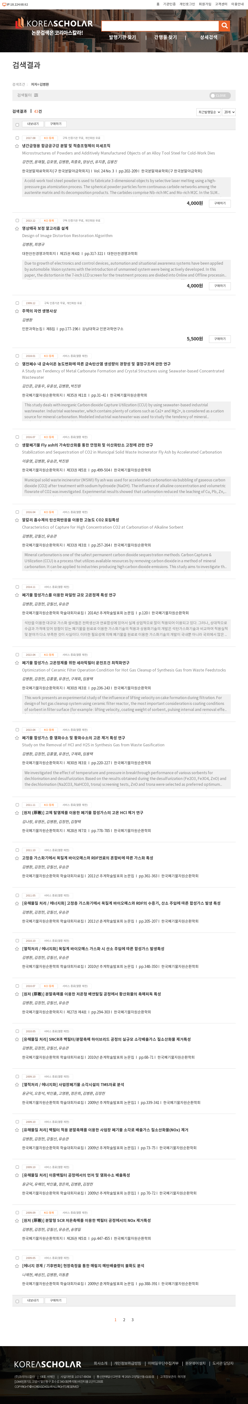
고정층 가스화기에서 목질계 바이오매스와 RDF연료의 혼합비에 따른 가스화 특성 (87, 858)
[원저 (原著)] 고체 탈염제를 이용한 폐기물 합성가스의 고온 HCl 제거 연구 (82, 812)
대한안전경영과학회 (122, 254)
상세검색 (208, 37)
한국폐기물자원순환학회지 (42, 395)
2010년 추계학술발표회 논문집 (111, 967)
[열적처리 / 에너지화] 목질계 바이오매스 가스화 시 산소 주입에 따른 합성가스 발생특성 (93, 949)
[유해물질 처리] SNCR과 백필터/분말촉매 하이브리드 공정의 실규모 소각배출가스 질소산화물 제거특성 (106, 1039)
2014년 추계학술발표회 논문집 (111, 613)
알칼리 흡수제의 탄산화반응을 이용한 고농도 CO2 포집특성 (70, 520)
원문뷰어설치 (195, 1363)
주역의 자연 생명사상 (39, 311)
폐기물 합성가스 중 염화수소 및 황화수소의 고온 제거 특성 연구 (73, 738)
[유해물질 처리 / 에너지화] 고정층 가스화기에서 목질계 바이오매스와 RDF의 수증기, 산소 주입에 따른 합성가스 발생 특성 (121, 903)
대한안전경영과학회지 (39, 254)
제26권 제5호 (77, 1239)
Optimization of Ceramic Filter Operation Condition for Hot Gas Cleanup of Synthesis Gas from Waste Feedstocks (124, 670)
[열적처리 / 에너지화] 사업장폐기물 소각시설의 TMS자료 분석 (73, 1084)
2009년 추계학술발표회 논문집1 (112, 1103)
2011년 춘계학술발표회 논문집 (111, 921)
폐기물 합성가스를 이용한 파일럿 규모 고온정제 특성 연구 (69, 595)
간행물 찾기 (165, 37)
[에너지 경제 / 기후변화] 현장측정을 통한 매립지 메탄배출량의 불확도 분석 (83, 1266)
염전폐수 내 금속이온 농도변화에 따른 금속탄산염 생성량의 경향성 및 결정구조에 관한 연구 (96, 364)
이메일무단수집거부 (163, 1363)
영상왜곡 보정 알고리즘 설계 (45, 228)
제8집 (51, 329)
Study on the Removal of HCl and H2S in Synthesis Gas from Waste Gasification (93, 745)
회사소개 (100, 1363)
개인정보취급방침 (127, 1363)
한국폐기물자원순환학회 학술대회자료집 (53, 613)
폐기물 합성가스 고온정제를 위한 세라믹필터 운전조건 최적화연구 (76, 663)
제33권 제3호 (77, 545)
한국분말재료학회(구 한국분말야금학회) (171, 171)
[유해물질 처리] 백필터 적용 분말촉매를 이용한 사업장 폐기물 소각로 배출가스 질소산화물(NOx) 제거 (105, 1130)
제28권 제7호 (77, 831)
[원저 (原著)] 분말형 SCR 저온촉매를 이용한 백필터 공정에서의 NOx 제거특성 (86, 1220)
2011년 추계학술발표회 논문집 (111, 876)
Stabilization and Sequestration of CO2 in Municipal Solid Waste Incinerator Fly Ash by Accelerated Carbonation (122, 452)
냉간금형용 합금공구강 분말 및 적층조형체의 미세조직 (66, 146)
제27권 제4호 (77, 1012)
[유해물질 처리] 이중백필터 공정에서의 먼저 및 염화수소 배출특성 (76, 1175)
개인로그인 (187, 4)
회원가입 (205, 4)
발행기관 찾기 (122, 37)
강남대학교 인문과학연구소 (103, 329)
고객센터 (221, 4)
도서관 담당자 (222, 1363)
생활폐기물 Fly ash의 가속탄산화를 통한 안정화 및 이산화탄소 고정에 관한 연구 (87, 445)
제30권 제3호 (77, 688)
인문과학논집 (32, 329)
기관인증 (169, 4)
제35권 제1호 (77, 395)
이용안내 (237, 4)
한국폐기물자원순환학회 (128, 395)
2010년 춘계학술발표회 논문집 (111, 1058)
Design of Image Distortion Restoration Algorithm (67, 236)
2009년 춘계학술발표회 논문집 (111, 1284)
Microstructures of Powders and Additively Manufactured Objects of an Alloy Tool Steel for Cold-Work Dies (118, 153)
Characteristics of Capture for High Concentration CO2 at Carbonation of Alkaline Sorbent (102, 527)
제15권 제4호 (70, 254)
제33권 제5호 (77, 470)
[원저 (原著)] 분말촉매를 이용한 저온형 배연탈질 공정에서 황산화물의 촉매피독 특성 (91, 994)
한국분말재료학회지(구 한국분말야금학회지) (56, 171)
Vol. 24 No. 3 (104, 171)
